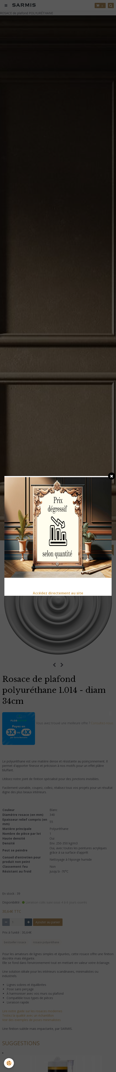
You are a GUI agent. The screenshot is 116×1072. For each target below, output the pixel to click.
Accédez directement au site (58, 593)
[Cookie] (9, 1063)
